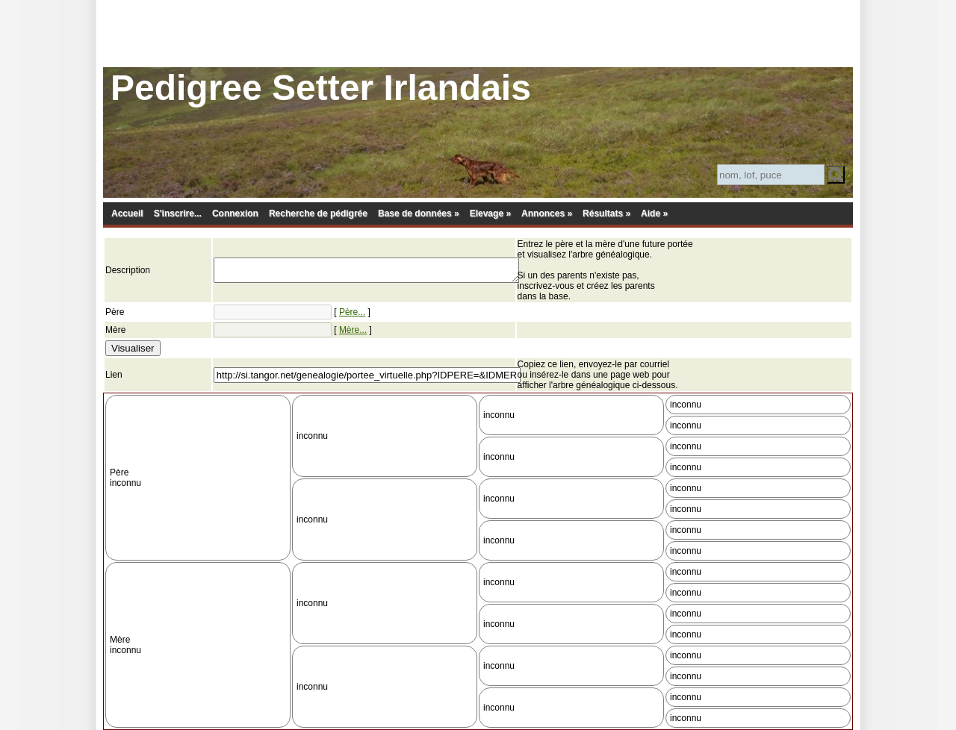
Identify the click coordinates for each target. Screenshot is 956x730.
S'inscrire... (178, 213)
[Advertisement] (478, 33)
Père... (352, 312)
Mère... (353, 330)
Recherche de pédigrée (318, 213)
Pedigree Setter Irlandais (321, 87)
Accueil (127, 213)
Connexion (235, 213)
